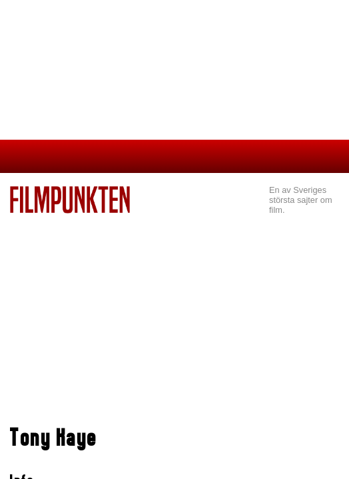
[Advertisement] (174, 313)
